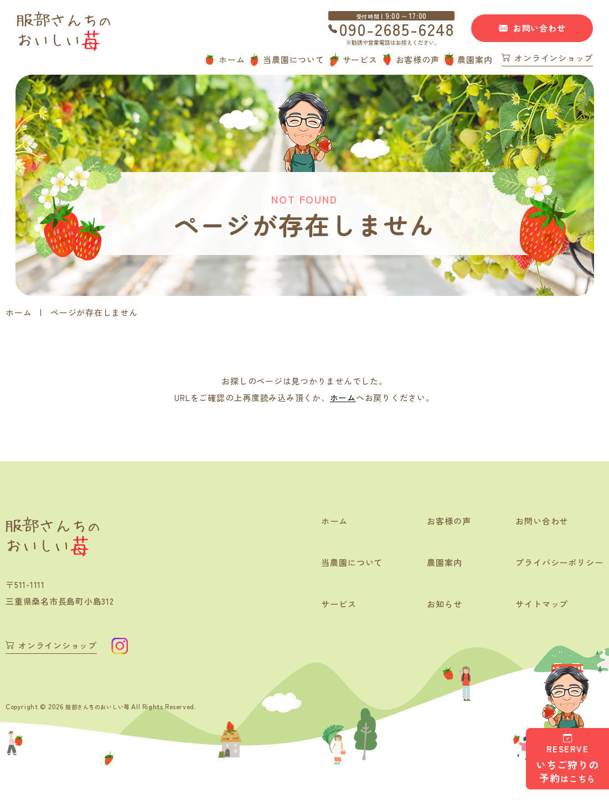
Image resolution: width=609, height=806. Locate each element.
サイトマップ (537, 605)
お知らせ (437, 605)
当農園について (293, 59)
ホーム (232, 59)
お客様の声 (418, 59)
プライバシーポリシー (556, 563)
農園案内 (474, 59)
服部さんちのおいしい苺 (103, 705)
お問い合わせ (539, 28)
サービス (360, 59)
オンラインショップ (553, 59)
